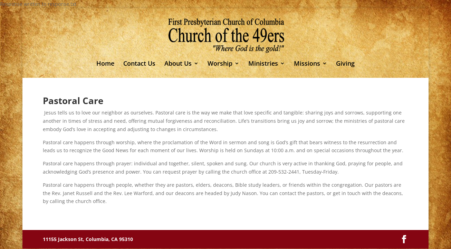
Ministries (263, 64)
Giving (345, 64)
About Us (178, 64)
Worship (220, 64)
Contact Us (139, 64)
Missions (307, 64)
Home (105, 64)
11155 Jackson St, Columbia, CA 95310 (88, 239)
